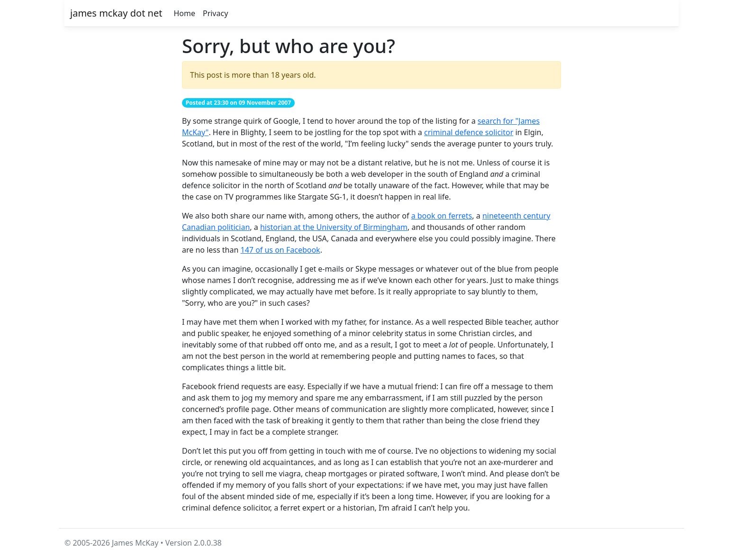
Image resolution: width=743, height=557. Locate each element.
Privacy (215, 13)
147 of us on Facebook (280, 250)
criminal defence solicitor (468, 132)
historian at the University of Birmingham (334, 227)
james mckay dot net (116, 13)
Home (184, 13)
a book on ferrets (441, 215)
